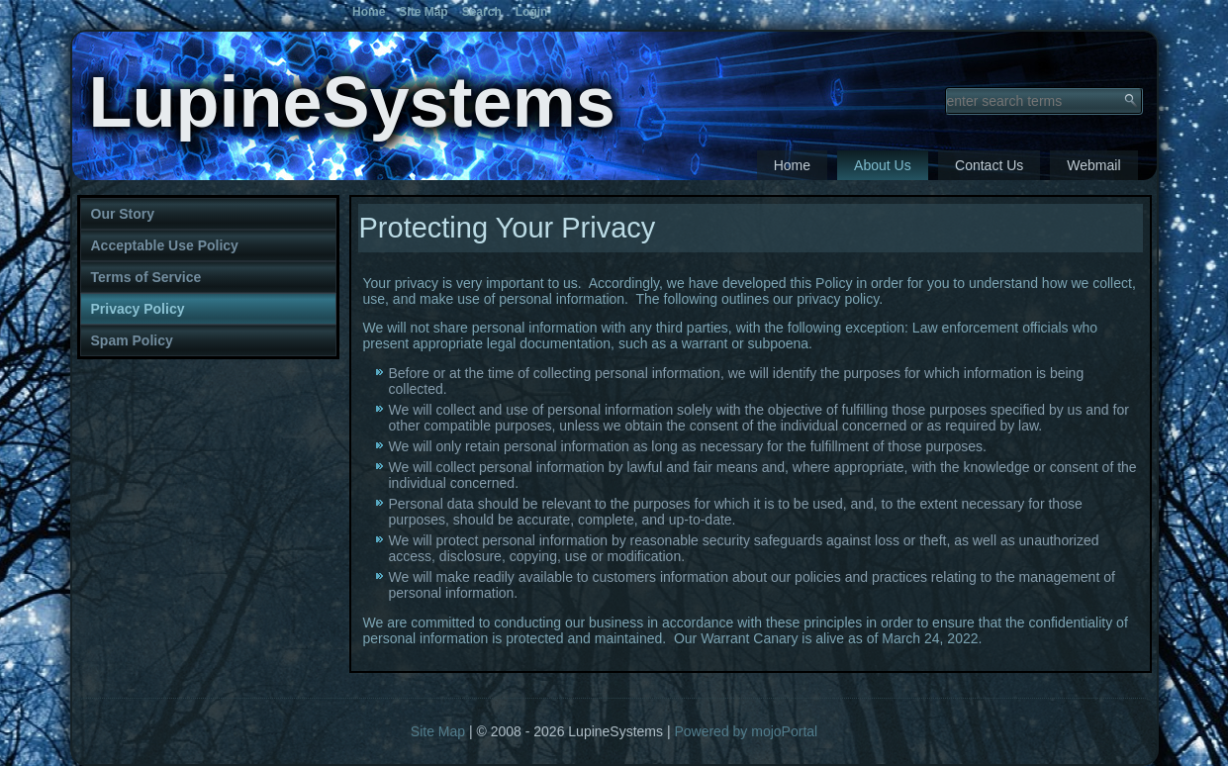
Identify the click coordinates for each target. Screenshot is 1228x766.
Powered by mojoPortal (745, 731)
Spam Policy (132, 340)
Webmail (1093, 165)
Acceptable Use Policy (164, 245)
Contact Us (989, 165)
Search (482, 12)
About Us (882, 165)
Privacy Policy (138, 309)
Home (792, 165)
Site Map (438, 731)
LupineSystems (352, 102)
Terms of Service (146, 277)
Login (532, 12)
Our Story (123, 214)
